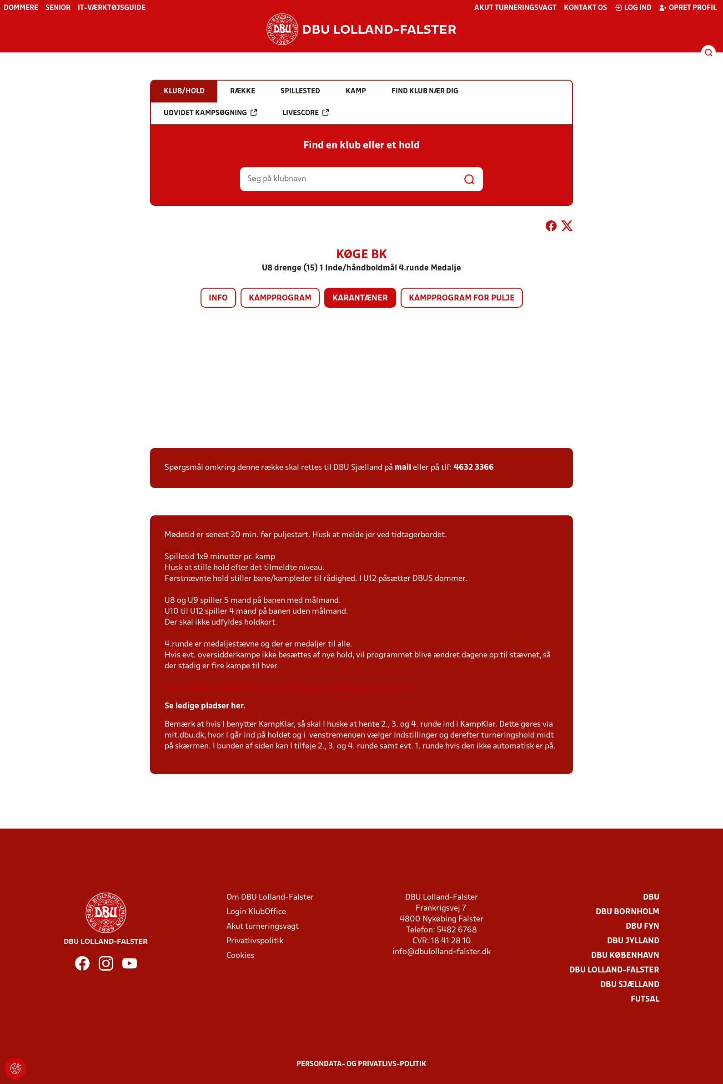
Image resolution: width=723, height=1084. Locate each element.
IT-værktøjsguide (112, 8)
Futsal (645, 999)
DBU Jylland (633, 941)
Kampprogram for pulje (462, 298)
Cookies (240, 956)
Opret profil (688, 8)
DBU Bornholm (627, 912)
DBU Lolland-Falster (614, 970)
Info (218, 298)
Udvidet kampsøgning (210, 113)
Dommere (21, 8)
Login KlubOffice (256, 912)
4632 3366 (474, 468)
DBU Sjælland (629, 985)
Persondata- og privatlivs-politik (361, 1064)
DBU (651, 897)
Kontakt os (585, 8)
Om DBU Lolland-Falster (270, 897)
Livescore (305, 113)
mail (403, 468)
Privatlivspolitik (254, 941)
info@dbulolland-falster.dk (441, 952)
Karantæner (360, 298)
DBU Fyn (642, 927)
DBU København (625, 956)
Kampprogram (280, 298)
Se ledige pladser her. (205, 706)
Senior (57, 8)
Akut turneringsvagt (515, 8)
